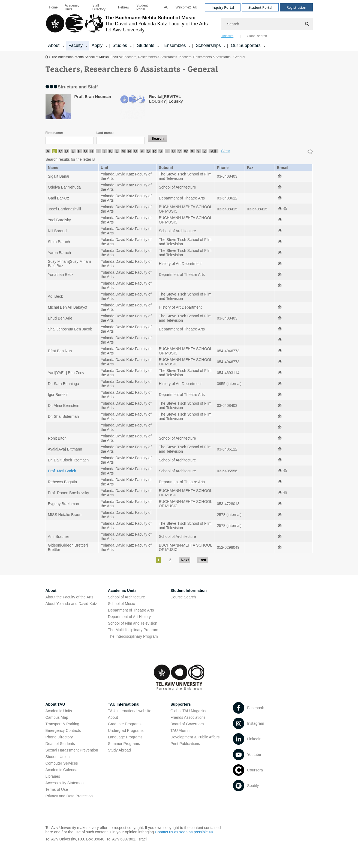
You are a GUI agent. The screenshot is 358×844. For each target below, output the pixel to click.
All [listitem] (213, 151)
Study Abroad (119, 750)
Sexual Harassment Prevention (72, 750)
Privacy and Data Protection (69, 796)
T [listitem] (167, 151)
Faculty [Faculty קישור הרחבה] (75, 45)
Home (53, 7)
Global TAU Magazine (188, 711)
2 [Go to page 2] (170, 560)
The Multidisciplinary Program (133, 630)
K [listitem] (110, 151)
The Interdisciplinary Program (133, 636)
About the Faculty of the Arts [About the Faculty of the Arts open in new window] (70, 597)
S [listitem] (160, 151)
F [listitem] (79, 151)
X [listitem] (192, 151)
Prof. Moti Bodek (62, 471)
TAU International (124, 704)
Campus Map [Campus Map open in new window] (57, 717)
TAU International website (129, 711)
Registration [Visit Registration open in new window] (296, 7)
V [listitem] (179, 151)
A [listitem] (47, 151)
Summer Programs (124, 743)
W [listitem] (186, 151)
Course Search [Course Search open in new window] (183, 597)
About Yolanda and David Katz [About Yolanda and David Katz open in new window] (71, 603)
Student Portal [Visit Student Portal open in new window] (260, 7)
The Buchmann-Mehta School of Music (47, 56)
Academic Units (72, 7)
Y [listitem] (198, 151)
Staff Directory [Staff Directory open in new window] (99, 7)
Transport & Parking (62, 724)
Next (185, 560)
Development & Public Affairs (194, 737)
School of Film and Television (132, 623)
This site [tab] (227, 36)
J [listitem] (104, 151)
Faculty (115, 57)
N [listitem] (129, 151)
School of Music (121, 603)
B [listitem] (54, 151)
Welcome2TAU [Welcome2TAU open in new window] (186, 7)
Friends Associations (187, 717)
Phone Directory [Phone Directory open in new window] (59, 737)
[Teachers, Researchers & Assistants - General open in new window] (280, 176)
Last (202, 560)
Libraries (53, 776)
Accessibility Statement (65, 783)
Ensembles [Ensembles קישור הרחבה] (175, 45)
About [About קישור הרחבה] (54, 45)
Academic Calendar (62, 770)
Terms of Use (57, 789)
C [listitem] (60, 151)
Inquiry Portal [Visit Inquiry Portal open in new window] (223, 7)
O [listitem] (135, 151)
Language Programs (125, 737)
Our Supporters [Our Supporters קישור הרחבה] (245, 45)
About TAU (55, 704)
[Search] (267, 24)
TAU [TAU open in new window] (165, 7)
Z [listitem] (204, 151)
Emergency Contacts (63, 730)
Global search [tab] (257, 36)
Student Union (58, 756)
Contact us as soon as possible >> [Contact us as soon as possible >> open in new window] (184, 832)
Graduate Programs (125, 724)
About (113, 717)
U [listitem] (173, 151)
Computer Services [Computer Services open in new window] (62, 763)
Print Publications (185, 743)
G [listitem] (85, 151)
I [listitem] (97, 151)
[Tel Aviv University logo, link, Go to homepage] (127, 26)
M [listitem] (123, 151)
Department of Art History (129, 617)
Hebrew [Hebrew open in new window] (123, 7)
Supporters (180, 704)
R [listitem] (154, 151)
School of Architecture (126, 597)
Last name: (105, 133)
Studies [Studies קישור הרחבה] (120, 45)
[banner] (179, 25)
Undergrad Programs (126, 730)
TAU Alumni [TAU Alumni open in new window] (180, 730)
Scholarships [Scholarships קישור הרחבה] (208, 45)
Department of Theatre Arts (131, 610)
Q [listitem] (148, 151)
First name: (54, 133)
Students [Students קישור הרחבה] (145, 45)
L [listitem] (117, 151)
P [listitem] (141, 151)
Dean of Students (60, 743)
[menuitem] (53, 7)
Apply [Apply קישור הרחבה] (97, 45)
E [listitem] (72, 151)
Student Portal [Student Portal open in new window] (142, 7)
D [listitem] (66, 151)
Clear (225, 151)
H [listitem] (91, 151)
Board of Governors (187, 724)
